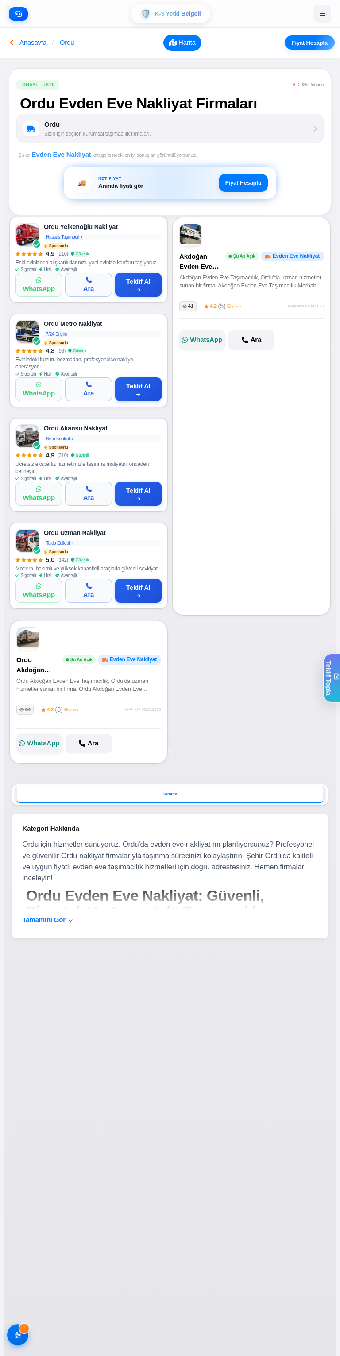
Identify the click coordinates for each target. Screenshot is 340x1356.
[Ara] (88, 285)
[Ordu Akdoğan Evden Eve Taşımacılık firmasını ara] (88, 743)
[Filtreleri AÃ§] (17, 1335)
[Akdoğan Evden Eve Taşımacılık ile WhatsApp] (202, 340)
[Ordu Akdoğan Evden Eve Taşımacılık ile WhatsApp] (39, 743)
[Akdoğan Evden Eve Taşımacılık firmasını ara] (251, 340)
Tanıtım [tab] (170, 794)
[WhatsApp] (38, 285)
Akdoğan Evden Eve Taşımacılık (196, 266)
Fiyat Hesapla (306, 42)
